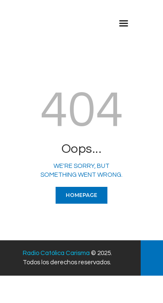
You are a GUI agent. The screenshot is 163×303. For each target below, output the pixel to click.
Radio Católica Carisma (56, 253)
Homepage (81, 195)
